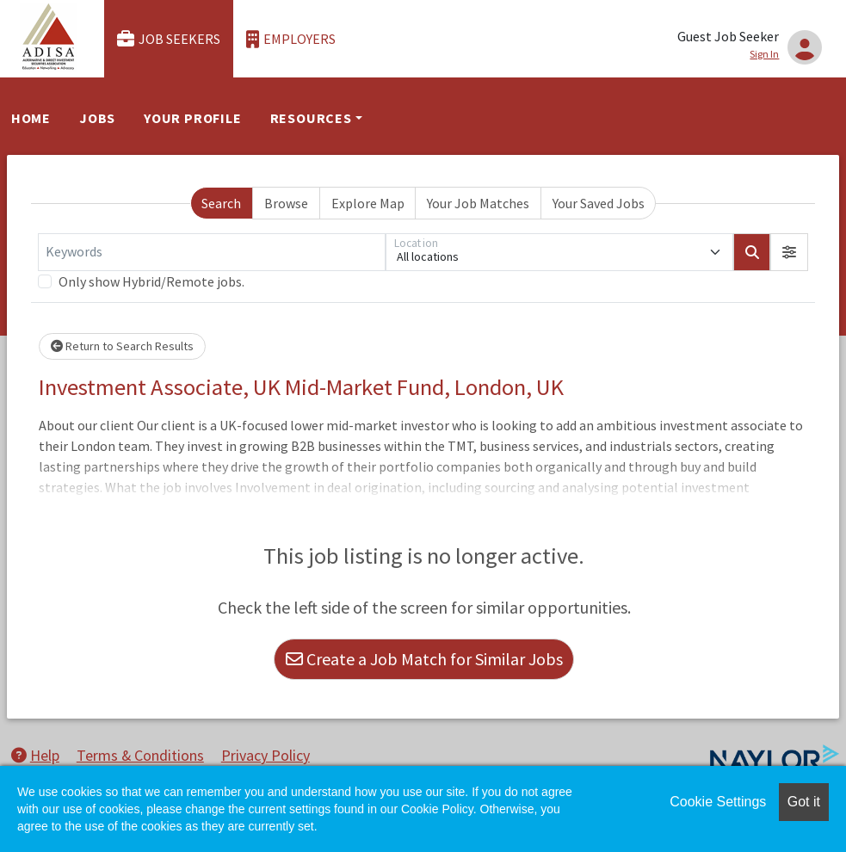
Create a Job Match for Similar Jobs (424, 659)
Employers (291, 39)
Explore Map (367, 203)
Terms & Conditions (140, 755)
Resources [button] (311, 118)
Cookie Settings (718, 801)
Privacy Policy (265, 755)
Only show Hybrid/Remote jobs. (151, 281)
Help (35, 755)
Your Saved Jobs (599, 203)
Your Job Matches (478, 203)
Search (221, 203)
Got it (803, 801)
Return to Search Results (122, 346)
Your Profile (193, 118)
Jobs (97, 118)
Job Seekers (168, 39)
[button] (789, 252)
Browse (286, 203)
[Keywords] (212, 252)
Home (31, 118)
